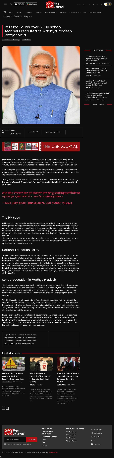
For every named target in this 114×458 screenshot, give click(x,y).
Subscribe (32, 440)
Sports (32, 385)
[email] (15, 439)
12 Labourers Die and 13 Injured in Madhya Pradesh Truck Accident (13, 376)
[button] (11, 4)
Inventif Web (53, 452)
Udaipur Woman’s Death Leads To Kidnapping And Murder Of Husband (96, 83)
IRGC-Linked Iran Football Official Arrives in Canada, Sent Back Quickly (40, 377)
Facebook (97, 429)
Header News (26, 40)
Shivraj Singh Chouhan (26, 343)
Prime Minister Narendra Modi (15, 340)
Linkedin (97, 437)
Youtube (97, 444)
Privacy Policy (27, 444)
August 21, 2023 (62, 203)
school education (11, 343)
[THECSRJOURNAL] (55, 4)
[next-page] (7, 408)
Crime (88, 88)
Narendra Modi (31, 338)
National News (7, 382)
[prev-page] (3, 408)
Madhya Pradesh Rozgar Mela (15, 338)
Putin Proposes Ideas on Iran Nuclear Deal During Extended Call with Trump (68, 377)
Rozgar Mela (31, 340)
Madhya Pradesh (31, 335)
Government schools (16, 335)
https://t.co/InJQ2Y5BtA (47, 196)
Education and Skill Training (11, 40)
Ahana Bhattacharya (15, 132)
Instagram (98, 433)
